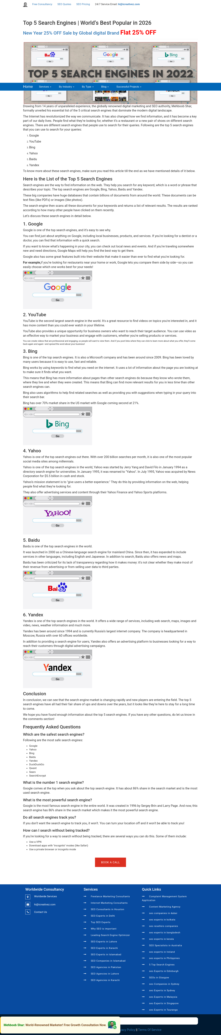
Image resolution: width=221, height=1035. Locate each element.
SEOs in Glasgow (159, 977)
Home (28, 86)
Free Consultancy (42, 4)
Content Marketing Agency (164, 906)
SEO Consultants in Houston (107, 909)
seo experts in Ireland (162, 952)
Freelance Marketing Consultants (110, 896)
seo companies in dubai (163, 913)
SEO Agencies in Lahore (105, 973)
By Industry (66, 86)
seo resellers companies (163, 926)
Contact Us (40, 912)
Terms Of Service (149, 1030)
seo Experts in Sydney (162, 990)
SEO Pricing (83, 4)
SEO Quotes (64, 4)
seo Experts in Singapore (164, 1003)
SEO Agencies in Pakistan (106, 967)
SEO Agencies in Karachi (105, 980)
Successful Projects (128, 86)
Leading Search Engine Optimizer (110, 935)
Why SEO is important (103, 928)
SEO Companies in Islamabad (108, 960)
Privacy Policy (125, 1030)
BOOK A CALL (110, 862)
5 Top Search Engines (162, 964)
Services (45, 86)
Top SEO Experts (100, 922)
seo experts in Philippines (164, 958)
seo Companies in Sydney (164, 984)
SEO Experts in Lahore (104, 941)
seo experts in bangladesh (164, 932)
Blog (105, 86)
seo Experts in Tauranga (163, 1009)
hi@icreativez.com (129, 4)
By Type (88, 86)
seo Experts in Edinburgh (164, 971)
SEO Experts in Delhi (103, 915)
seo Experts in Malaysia (163, 997)
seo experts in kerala (161, 939)
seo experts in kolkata (162, 919)
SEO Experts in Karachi (104, 948)
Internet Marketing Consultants (109, 903)
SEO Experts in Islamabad (106, 954)
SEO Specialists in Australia (165, 945)
